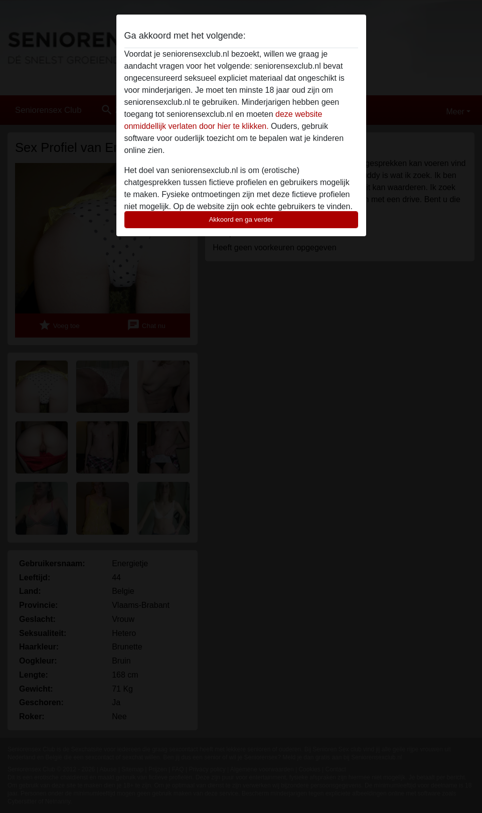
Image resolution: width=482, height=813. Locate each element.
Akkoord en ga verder (241, 219)
